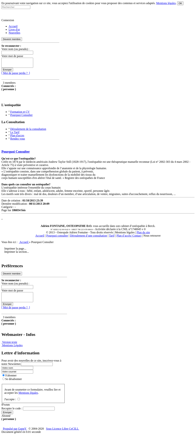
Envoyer (7, 69)
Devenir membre (12, 39)
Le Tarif (14, 132)
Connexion (7, 20)
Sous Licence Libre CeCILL (62, 428)
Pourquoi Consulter (21, 115)
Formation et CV (20, 111)
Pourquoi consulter (57, 235)
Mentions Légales (12, 345)
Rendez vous (17, 138)
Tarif (112, 235)
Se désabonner (12, 379)
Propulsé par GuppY (15, 428)
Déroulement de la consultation (28, 128)
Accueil (39, 235)
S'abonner (9, 375)
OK (180, 3)
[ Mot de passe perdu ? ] (15, 73)
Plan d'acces (17, 135)
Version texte (9, 342)
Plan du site (143, 232)
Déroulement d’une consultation (88, 235)
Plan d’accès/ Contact (129, 235)
